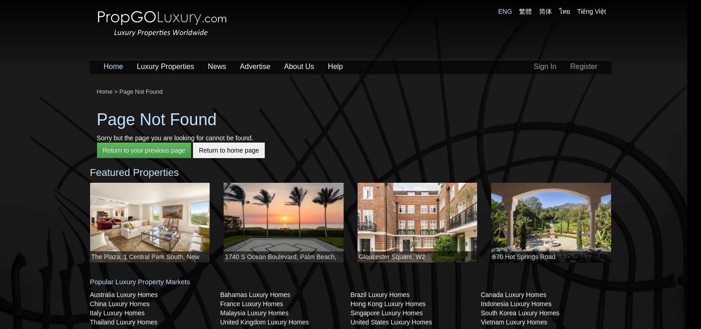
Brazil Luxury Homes (380, 294)
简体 (545, 11)
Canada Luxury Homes (513, 294)
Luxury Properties (165, 66)
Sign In (545, 66)
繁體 (525, 11)
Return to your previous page (144, 150)
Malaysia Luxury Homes (254, 313)
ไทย (564, 11)
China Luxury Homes (120, 304)
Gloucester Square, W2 (392, 256)
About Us (299, 66)
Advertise (255, 66)
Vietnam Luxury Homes (514, 322)
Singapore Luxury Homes (387, 313)
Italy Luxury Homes (117, 313)
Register (584, 66)
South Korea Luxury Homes (520, 313)
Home (113, 66)
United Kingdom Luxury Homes (264, 322)
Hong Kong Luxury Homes (388, 304)
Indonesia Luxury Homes (516, 304)
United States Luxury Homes (391, 322)
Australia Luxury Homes (124, 294)
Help (335, 66)
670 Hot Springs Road (524, 256)
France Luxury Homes (252, 304)
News (217, 66)
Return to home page (229, 150)
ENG (505, 11)
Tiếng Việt (591, 11)
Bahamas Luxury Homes (255, 294)
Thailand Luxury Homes (124, 322)
